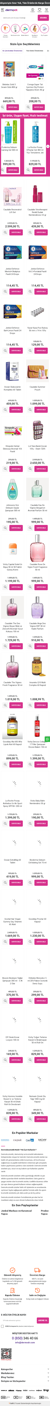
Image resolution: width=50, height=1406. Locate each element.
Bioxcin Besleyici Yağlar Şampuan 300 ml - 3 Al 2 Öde (12, 981)
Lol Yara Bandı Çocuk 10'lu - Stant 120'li (37, 447)
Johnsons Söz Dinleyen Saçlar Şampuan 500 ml (12, 508)
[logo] (11, 10)
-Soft (11, 1403)
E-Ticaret (17, 1403)
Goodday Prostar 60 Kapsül (37, 920)
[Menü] (2, 10)
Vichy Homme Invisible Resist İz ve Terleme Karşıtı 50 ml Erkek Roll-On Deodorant (12, 1100)
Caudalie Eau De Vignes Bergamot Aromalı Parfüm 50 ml (37, 508)
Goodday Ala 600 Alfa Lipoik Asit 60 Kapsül (12, 743)
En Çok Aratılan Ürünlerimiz (12, 51)
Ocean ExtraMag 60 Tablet (12, 861)
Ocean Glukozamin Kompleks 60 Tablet (12, 388)
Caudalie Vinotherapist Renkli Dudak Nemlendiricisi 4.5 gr (37, 212)
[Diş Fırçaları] (44, 30)
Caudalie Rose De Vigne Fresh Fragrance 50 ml (37, 567)
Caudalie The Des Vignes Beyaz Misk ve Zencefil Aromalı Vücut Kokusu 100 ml (12, 627)
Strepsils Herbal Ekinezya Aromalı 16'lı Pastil (12, 449)
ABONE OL (42, 1320)
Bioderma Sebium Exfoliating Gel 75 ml (37, 861)
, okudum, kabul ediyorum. (17, 1326)
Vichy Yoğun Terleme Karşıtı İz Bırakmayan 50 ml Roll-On (37, 1040)
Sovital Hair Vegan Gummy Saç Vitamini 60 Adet (12, 922)
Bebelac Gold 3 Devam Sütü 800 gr (12, 85)
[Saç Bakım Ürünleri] (34, 31)
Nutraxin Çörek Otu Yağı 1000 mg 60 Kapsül (37, 1099)
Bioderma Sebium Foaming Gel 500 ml (12, 148)
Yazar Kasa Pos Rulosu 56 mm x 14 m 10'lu (37, 329)
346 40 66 (25, 1338)
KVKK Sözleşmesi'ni (11, 1326)
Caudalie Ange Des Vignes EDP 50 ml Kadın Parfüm (37, 626)
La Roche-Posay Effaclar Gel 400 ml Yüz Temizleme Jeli (37, 150)
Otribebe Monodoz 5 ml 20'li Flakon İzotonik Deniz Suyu (37, 981)
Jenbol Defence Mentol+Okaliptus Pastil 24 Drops (12, 271)
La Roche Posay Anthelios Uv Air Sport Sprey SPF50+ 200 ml (12, 803)
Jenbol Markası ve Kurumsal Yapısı (16, 1212)
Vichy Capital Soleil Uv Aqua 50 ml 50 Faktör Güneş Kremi (12, 567)
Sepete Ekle (15, 107)
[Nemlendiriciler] (15, 30)
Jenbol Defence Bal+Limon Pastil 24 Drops (12, 330)
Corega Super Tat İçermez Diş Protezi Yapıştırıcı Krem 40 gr (38, 87)
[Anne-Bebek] (25, 30)
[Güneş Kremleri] (5, 31)
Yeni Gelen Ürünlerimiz (34, 51)
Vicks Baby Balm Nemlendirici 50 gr (37, 802)
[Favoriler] (39, 10)
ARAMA (43, 18)
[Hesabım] (32, 12)
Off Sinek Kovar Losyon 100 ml (12, 1038)
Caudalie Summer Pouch (37, 388)
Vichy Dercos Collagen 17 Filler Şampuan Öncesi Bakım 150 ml (37, 744)
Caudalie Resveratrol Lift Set (12, 211)
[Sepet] (46, 10)
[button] (2, 146)
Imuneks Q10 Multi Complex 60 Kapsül (37, 683)
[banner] (6, 1140)
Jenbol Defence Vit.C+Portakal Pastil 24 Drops (37, 271)
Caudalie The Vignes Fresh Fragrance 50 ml (12, 683)
